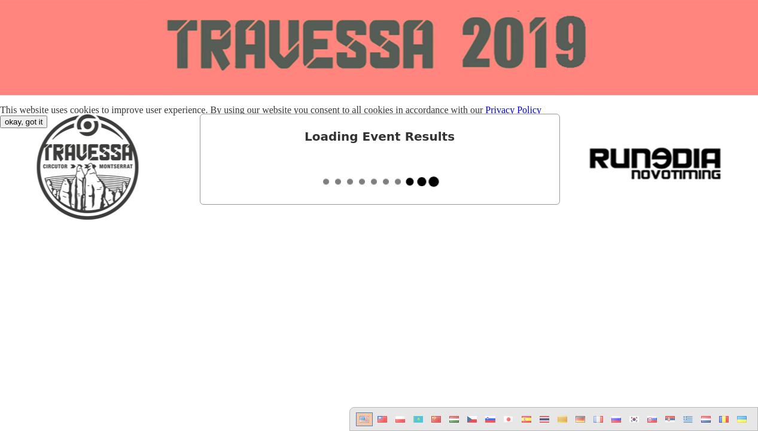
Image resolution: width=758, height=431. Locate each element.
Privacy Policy (513, 110)
